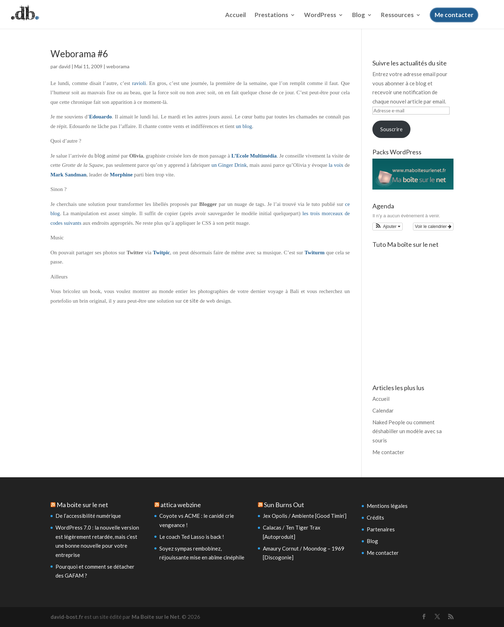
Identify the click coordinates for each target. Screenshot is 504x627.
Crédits (375, 517)
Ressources (397, 19)
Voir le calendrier (433, 226)
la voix (337, 165)
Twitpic (161, 252)
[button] (387, 226)
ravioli (139, 83)
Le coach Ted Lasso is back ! (191, 536)
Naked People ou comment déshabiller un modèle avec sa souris (407, 431)
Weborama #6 (79, 53)
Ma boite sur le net (82, 505)
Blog (358, 19)
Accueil (235, 19)
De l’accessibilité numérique (88, 515)
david (64, 66)
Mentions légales (387, 506)
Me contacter (454, 18)
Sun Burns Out (284, 505)
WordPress (320, 19)
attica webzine (180, 505)
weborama (117, 66)
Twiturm (314, 252)
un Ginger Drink (228, 165)
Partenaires (381, 529)
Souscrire (391, 129)
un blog (244, 126)
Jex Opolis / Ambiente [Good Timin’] (304, 515)
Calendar (383, 410)
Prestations (271, 19)
